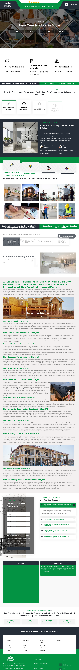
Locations (44, 6)
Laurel (25, 645)
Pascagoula (43, 645)
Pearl (42, 647)
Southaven (43, 650)
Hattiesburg (26, 637)
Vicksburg (60, 642)
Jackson (26, 642)
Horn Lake (26, 640)
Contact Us (50, 6)
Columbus (9, 645)
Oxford (42, 642)
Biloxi (8, 637)
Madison (26, 647)
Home (26, 6)
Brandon (9, 640)
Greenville (9, 647)
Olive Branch (44, 640)
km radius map (21, 583)
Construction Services (34, 6)
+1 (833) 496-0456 (73, 4)
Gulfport (8, 650)
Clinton (8, 642)
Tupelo (59, 640)
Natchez (43, 637)
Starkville (60, 637)
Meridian (26, 650)
